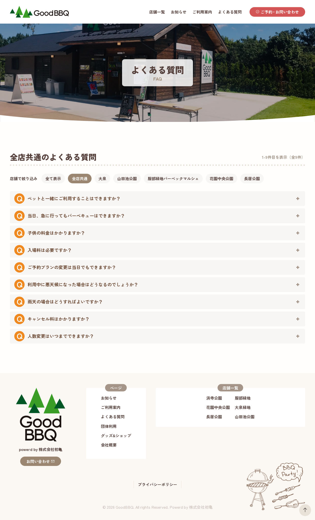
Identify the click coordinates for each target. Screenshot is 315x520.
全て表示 (53, 178)
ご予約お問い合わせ (277, 12)
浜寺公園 (214, 398)
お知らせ (179, 11)
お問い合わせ (40, 461)
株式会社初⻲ (50, 449)
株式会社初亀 (201, 507)
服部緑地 (243, 398)
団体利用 (109, 426)
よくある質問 (230, 11)
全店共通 (80, 178)
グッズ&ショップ (116, 435)
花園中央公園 (221, 178)
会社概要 (109, 445)
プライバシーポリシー (157, 484)
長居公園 (252, 178)
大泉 (102, 178)
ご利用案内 (202, 11)
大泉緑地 (243, 407)
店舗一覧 (157, 11)
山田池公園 (127, 178)
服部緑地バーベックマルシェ (173, 178)
